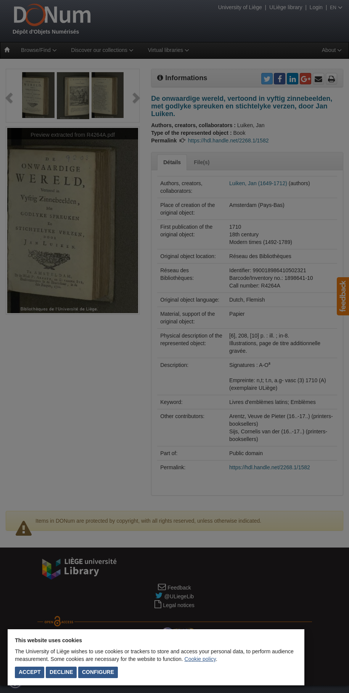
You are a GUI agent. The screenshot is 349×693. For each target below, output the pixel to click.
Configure (98, 672)
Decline (61, 672)
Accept (30, 672)
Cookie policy (200, 659)
